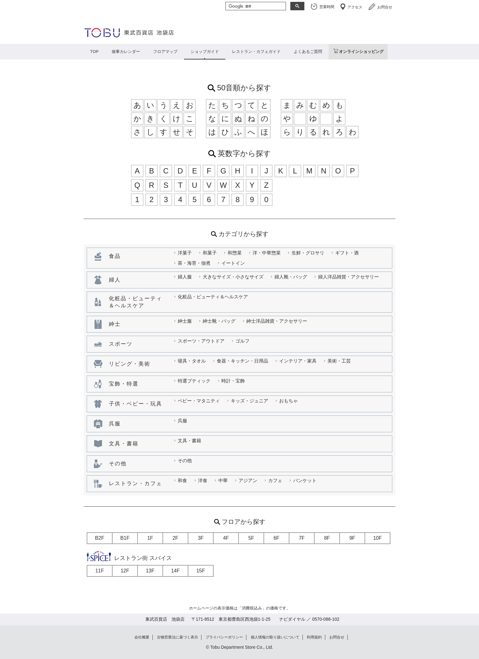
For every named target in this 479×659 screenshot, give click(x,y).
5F (251, 538)
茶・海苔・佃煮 (194, 263)
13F (150, 570)
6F (276, 538)
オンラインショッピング (361, 51)
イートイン (233, 263)
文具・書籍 (189, 440)
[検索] (255, 6)
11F (99, 570)
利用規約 (314, 637)
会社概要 (141, 637)
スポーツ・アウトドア (201, 341)
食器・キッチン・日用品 (242, 360)
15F (200, 570)
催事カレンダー (126, 51)
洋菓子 (185, 252)
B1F (124, 538)
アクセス (354, 7)
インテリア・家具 (298, 360)
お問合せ (384, 7)
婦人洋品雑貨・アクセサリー (348, 276)
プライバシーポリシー (224, 637)
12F (125, 570)
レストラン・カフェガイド (256, 51)
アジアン (248, 480)
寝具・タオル (192, 360)
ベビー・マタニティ (199, 400)
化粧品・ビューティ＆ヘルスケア (213, 296)
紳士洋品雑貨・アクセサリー (276, 321)
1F (150, 538)
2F (175, 538)
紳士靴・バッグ (219, 321)
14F (175, 570)
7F (302, 538)
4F (226, 538)
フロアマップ (165, 51)
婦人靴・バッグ (290, 276)
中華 (223, 480)
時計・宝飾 (233, 380)
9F (352, 538)
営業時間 (326, 7)
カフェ (275, 480)
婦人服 (185, 276)
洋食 (202, 480)
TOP (94, 51)
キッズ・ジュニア (249, 400)
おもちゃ (288, 400)
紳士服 (185, 321)
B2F (99, 538)
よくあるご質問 (308, 51)
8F (327, 538)
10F (377, 538)
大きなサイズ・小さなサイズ (233, 276)
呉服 (182, 420)
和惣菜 (235, 252)
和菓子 (210, 252)
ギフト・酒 (347, 252)
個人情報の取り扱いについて (275, 637)
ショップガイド (205, 51)
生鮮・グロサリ (308, 252)
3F (201, 538)
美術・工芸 (339, 360)
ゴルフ (242, 341)
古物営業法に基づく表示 (177, 637)
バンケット (305, 480)
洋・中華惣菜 (267, 252)
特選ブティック (194, 380)
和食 (182, 480)
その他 (185, 460)
